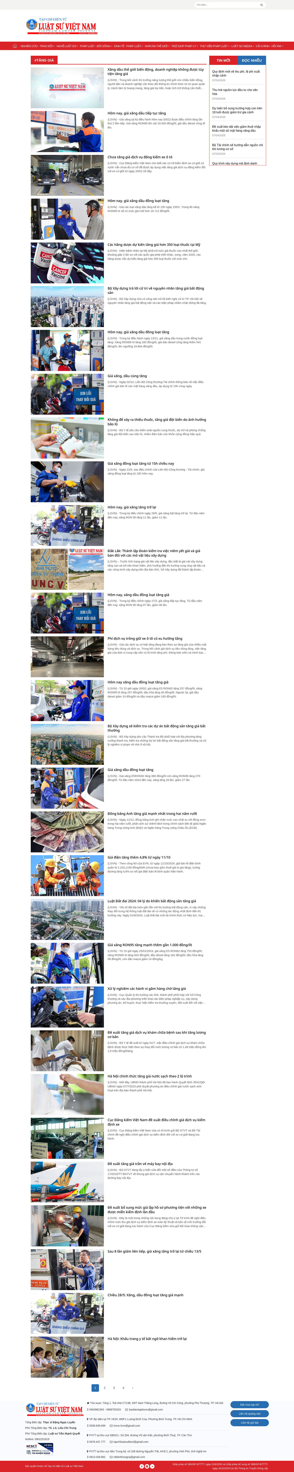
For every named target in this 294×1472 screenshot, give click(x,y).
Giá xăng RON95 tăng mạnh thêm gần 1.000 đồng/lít (150, 945)
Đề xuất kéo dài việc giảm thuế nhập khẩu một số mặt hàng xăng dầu (236, 128)
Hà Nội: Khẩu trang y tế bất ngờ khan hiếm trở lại (147, 1339)
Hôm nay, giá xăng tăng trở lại (132, 507)
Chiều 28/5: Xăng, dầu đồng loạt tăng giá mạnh (145, 1295)
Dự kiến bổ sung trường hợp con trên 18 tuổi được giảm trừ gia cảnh (237, 110)
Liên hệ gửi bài (249, 1422)
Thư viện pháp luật (215, 46)
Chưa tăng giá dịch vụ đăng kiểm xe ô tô (140, 157)
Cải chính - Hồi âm (269, 46)
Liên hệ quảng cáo (250, 1413)
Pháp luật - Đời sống (96, 46)
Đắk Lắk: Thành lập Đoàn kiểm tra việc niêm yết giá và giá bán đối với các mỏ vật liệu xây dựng (154, 553)
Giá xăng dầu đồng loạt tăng (130, 770)
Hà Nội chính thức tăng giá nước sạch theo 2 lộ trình (150, 1076)
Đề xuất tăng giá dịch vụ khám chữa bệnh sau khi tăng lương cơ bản (157, 1034)
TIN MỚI (223, 60)
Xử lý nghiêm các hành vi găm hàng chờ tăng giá (147, 988)
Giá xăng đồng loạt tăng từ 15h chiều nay (141, 463)
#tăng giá (44, 60)
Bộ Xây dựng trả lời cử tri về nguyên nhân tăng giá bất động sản (156, 290)
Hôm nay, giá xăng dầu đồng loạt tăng (138, 201)
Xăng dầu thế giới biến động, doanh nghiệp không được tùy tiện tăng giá (156, 71)
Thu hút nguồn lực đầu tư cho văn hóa (235, 91)
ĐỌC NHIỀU (252, 60)
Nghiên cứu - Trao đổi (38, 46)
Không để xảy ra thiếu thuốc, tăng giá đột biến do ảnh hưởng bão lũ (157, 421)
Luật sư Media (242, 46)
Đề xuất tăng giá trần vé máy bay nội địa (140, 1164)
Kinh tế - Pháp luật (128, 46)
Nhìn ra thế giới (157, 46)
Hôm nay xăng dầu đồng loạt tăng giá (138, 682)
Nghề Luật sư (67, 46)
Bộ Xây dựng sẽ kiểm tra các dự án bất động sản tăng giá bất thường (157, 728)
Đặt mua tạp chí (249, 1404)
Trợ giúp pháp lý (184, 46)
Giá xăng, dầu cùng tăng (127, 376)
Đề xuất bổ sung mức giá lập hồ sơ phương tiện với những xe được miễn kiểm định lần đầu (157, 1209)
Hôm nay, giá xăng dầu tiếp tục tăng (137, 113)
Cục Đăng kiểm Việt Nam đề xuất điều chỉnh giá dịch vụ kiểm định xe (156, 1122)
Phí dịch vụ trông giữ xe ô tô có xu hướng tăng (145, 638)
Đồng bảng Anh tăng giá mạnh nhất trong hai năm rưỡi (152, 813)
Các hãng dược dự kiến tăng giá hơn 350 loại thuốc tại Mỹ (154, 244)
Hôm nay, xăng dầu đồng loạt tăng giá (138, 595)
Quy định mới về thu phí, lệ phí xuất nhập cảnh (236, 73)
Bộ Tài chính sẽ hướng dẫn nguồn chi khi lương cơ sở (237, 147)
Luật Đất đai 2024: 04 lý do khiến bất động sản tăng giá (152, 901)
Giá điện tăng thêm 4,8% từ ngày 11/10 (139, 857)
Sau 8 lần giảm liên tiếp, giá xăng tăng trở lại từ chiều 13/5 (154, 1251)
